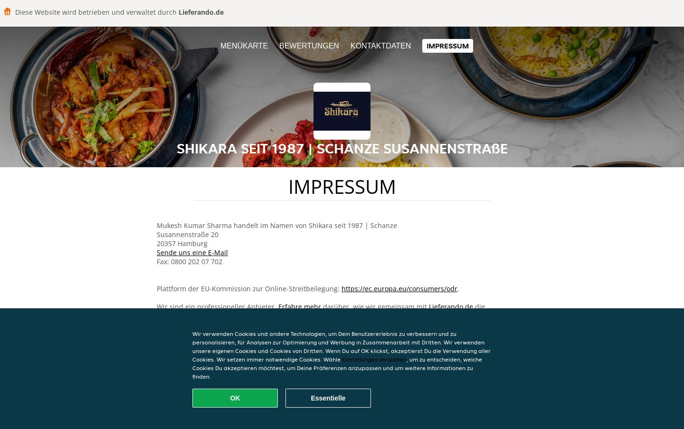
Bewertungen (309, 46)
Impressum (448, 46)
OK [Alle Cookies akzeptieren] (235, 398)
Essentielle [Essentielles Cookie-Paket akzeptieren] (328, 398)
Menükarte (244, 46)
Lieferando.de (451, 306)
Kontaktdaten (381, 46)
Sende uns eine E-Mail (192, 252)
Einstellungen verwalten (374, 359)
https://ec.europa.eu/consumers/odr (399, 288)
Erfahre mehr (299, 306)
